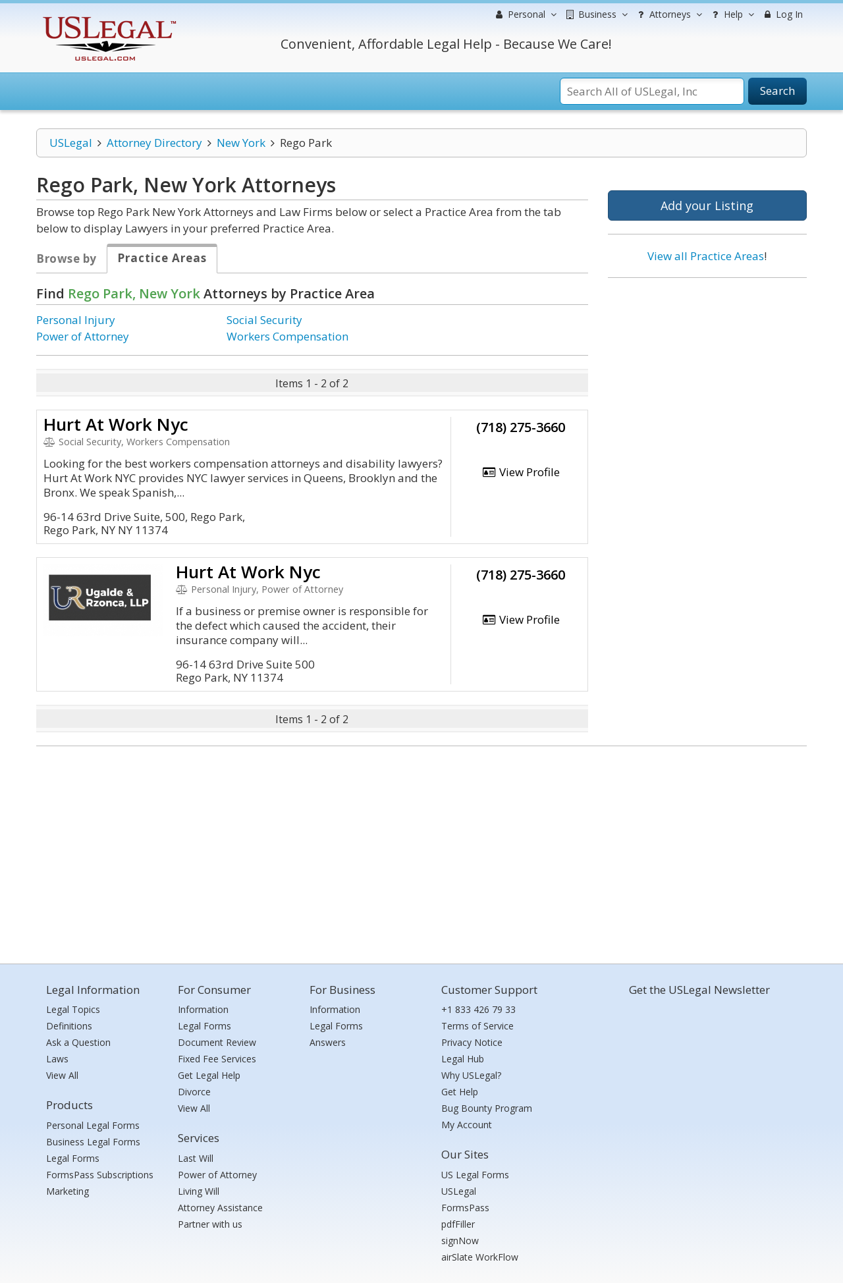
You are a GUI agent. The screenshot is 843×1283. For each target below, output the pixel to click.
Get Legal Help (209, 1075)
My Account (466, 1124)
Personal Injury (75, 319)
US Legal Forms (475, 1174)
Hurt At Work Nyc (115, 424)
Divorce (194, 1091)
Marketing (67, 1191)
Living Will (198, 1191)
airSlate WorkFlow (479, 1257)
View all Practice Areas (705, 255)
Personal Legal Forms (93, 1125)
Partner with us (210, 1224)
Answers (328, 1042)
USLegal (70, 142)
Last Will (195, 1158)
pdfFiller (458, 1224)
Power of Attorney (82, 336)
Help (731, 14)
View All (62, 1075)
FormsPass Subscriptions (99, 1174)
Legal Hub (462, 1058)
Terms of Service (477, 1026)
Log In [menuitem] (782, 14)
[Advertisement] (707, 373)
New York (241, 142)
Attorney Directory (154, 142)
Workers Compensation (287, 336)
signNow (460, 1240)
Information (203, 1009)
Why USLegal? (471, 1075)
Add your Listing (707, 205)
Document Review (217, 1042)
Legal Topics (73, 1009)
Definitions (69, 1026)
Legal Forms (72, 1158)
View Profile (521, 471)
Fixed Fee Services (217, 1058)
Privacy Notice (472, 1042)
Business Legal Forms (93, 1141)
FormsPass (465, 1207)
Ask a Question (78, 1042)
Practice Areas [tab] (162, 257)
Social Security (264, 319)
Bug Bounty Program (486, 1108)
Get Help (459, 1091)
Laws (57, 1058)
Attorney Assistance (220, 1207)
